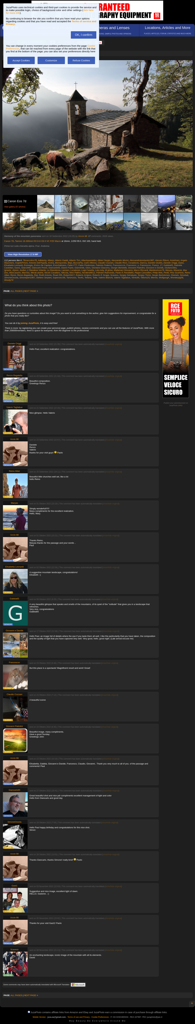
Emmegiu (28, 265)
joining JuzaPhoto (30, 323)
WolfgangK (164, 277)
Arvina (51, 263)
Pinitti (166, 272)
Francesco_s (132, 265)
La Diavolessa (53, 270)
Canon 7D (9, 241)
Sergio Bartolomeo (161, 275)
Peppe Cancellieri (143, 272)
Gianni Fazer (67, 267)
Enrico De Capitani (43, 265)
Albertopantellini (89, 260)
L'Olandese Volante (36, 270)
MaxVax (25, 272)
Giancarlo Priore (39, 267)
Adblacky (42, 260)
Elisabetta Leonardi (13, 265)
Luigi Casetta (87, 270)
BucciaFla (78, 263)
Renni (13, 275)
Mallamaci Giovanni (123, 270)
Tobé (95, 277)
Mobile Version (39, 1017)
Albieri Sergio (104, 260)
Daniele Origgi (170, 263)
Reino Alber (14, 471)
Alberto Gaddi (61, 260)
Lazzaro (65, 270)
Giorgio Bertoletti (119, 267)
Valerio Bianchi (105, 277)
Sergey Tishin (144, 275)
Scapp (106, 275)
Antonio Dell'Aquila (38, 263)
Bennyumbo (61, 263)
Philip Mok (157, 272)
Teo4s (80, 277)
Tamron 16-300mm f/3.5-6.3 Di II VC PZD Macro (38, 241)
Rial (36, 275)
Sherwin (175, 275)
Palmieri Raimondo (105, 272)
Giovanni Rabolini (136, 267)
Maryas (168, 270)
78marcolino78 (30, 260)
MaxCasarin (15, 272)
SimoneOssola (11, 277)
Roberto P (97, 275)
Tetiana (87, 277)
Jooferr (22, 270)
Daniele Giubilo (155, 263)
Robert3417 (69, 275)
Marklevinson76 (156, 270)
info (180, 405)
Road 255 (57, 275)
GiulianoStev (171, 267)
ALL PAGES (16, 291)
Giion (87, 267)
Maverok (178, 270)
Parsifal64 (128, 272)
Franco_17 (157, 265)
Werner (154, 277)
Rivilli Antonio (45, 275)
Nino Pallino (75, 272)
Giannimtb (79, 267)
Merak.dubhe (37, 272)
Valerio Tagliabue (122, 277)
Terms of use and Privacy (79, 1017)
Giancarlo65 (54, 267)
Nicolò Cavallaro (52, 272)
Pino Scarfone (177, 272)
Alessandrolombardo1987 (142, 260)
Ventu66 (135, 277)
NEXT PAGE (31, 291)
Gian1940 (25, 267)
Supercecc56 (59, 277)
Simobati (184, 275)
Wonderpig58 (176, 277)
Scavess (114, 275)
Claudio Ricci (121, 263)
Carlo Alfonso (90, 263)
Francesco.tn (119, 265)
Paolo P (119, 272)
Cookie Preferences (100, 1017)
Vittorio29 (145, 277)
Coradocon (133, 263)
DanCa (143, 263)
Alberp (50, 260)
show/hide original (113, 344)
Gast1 (17, 267)
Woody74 (8, 280)
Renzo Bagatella (25, 275)
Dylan (181, 263)
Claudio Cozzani (105, 263)
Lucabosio (75, 270)
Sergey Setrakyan (128, 275)
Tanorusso (71, 277)
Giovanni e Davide (154, 267)
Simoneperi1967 (27, 277)
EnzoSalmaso (59, 265)
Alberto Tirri (74, 260)
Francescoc (145, 265)
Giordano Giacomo (101, 267)
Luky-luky (99, 270)
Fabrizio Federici (104, 265)
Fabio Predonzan (86, 265)
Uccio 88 (82, 236)
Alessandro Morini (119, 260)
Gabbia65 (168, 265)
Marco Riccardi (141, 270)
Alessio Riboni (162, 260)
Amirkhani (174, 260)
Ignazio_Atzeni (11, 270)
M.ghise (109, 270)
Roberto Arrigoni (83, 275)
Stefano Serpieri (44, 277)
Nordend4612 (88, 272)
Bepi (70, 263)
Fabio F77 (72, 265)
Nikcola (64, 272)
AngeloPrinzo (21, 263)
